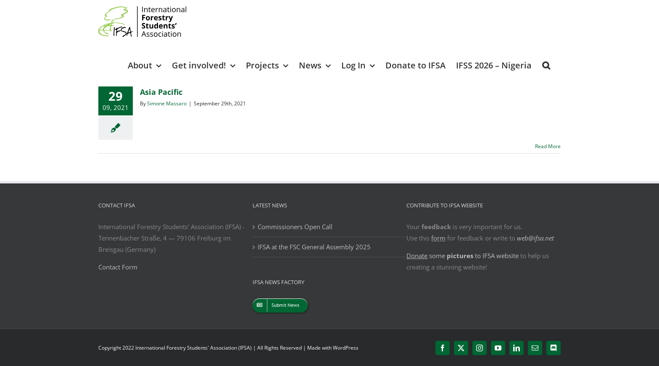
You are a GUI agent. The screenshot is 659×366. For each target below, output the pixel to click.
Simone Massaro (167, 103)
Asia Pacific (161, 92)
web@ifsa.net (535, 238)
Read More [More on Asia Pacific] (548, 146)
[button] (546, 64)
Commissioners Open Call (295, 226)
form (438, 238)
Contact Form (117, 267)
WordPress (345, 347)
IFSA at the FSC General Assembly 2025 (314, 247)
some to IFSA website (462, 255)
